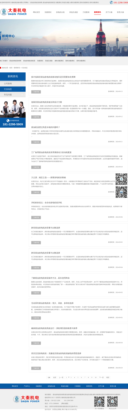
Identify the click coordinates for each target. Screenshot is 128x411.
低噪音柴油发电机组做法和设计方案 (46, 102)
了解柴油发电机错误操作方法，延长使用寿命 (50, 278)
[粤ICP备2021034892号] (69, 409)
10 (95, 377)
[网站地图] (64, 403)
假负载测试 (81, 394)
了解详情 (36, 92)
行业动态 (25, 68)
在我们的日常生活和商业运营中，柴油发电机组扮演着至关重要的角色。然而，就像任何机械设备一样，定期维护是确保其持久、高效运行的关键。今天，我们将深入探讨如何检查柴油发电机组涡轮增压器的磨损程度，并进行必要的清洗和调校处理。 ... (76, 334)
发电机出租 (60, 12)
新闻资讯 (97, 12)
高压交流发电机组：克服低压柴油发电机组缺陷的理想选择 (56, 353)
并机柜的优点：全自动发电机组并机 (46, 203)
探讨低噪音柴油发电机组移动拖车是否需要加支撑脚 (53, 77)
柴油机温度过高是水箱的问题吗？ (45, 127)
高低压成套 (66, 2)
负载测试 (58, 2)
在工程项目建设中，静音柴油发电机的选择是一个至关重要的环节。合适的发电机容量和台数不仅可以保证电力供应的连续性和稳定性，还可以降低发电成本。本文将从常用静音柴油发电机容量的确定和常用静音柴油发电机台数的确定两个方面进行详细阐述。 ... (76, 234)
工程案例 (86, 12)
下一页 (101, 377)
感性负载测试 (74, 2)
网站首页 (36, 12)
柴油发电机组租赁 (49, 2)
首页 (10, 68)
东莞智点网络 (56, 409)
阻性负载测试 (84, 2)
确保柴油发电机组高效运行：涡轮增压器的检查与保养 (54, 328)
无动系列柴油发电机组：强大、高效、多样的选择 (52, 303)
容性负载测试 (93, 2)
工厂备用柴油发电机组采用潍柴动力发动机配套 (51, 152)
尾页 (107, 377)
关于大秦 (109, 12)
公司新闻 (8, 84)
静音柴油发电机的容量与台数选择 (45, 228)
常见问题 (8, 95)
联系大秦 (120, 12)
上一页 (61, 377)
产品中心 (27, 386)
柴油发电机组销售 (36, 2)
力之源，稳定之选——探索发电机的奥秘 (48, 177)
